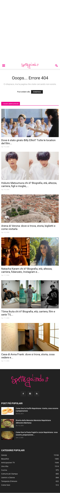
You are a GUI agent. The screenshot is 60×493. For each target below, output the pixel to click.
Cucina (4, 470)
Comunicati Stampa (9, 474)
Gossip (4, 455)
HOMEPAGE (37, 92)
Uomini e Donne (8, 477)
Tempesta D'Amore (9, 481)
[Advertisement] (30, 31)
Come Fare (5, 485)
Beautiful (5, 459)
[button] (56, 65)
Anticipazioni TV (8, 462)
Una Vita (4, 466)
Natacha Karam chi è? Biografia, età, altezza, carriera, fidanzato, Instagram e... (26, 270)
